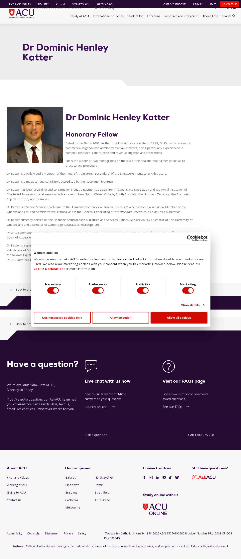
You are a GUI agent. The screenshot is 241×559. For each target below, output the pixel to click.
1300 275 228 (204, 442)
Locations (153, 16)
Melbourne (72, 514)
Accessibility (14, 540)
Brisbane (71, 500)
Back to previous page (31, 331)
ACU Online (102, 507)
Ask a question (96, 442)
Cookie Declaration (48, 268)
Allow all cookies (179, 318)
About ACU (210, 16)
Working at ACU (17, 492)
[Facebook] (144, 484)
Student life (135, 16)
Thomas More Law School (146, 29)
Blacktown (72, 492)
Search (228, 16)
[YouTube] (164, 484)
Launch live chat (97, 414)
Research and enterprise (181, 16)
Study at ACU (79, 16)
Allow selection (120, 318)
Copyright (33, 540)
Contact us (227, 4)
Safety (82, 540)
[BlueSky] (177, 484)
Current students (173, 4)
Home (12, 29)
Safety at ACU (103, 4)
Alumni (58, 4)
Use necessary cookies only (62, 318)
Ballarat (70, 484)
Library (196, 4)
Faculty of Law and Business (105, 29)
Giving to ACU (79, 4)
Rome (99, 492)
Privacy (68, 540)
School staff (176, 29)
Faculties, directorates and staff (61, 29)
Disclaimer (52, 540)
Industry (41, 4)
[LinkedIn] (157, 484)
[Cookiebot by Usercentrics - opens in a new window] (190, 237)
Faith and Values (18, 4)
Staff (211, 4)
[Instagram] (151, 484)
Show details (190, 306)
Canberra (71, 507)
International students (108, 16)
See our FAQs (172, 414)
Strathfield (102, 500)
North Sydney (104, 484)
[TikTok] (170, 484)
